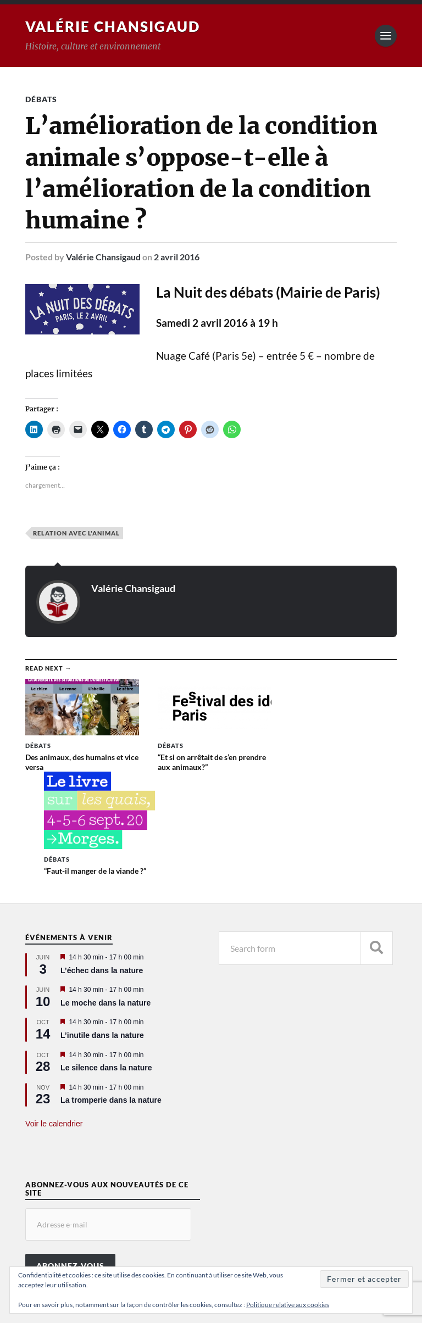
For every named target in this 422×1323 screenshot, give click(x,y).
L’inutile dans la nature (102, 941)
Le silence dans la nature (106, 974)
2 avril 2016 (176, 257)
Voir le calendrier (53, 1030)
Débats (41, 99)
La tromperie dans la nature (111, 1007)
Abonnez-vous (70, 1173)
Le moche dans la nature (105, 909)
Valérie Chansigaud (112, 26)
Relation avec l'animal (76, 533)
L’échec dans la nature (101, 877)
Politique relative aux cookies (287, 1304)
